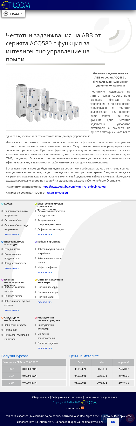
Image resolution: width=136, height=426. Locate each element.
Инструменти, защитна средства (48, 319)
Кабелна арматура (48, 241)
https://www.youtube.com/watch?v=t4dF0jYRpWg (74, 186)
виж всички (11, 234)
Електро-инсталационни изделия (14, 282)
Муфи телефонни (47, 267)
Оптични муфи (46, 297)
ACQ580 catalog (57, 192)
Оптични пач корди (48, 287)
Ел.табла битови (13, 296)
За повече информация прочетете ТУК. (79, 421)
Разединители (12, 249)
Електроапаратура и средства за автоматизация (50, 206)
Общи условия (40, 397)
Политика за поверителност (101, 397)
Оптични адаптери (48, 292)
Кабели (8, 203)
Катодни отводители (15, 263)
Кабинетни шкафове (15, 325)
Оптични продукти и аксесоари (50, 281)
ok (113, 421)
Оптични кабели (13, 220)
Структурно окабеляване (12, 319)
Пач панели (10, 330)
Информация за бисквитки (67, 397)
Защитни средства (48, 343)
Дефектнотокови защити (51, 229)
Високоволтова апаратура (14, 243)
